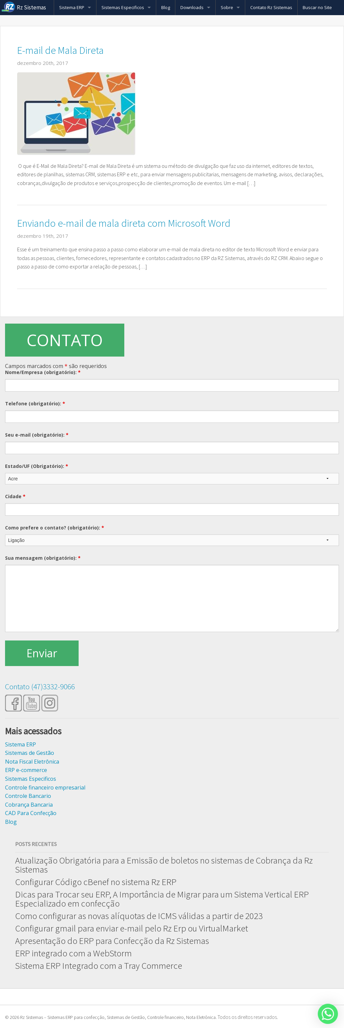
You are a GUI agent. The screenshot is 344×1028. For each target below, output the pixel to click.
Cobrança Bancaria (29, 804)
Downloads (192, 7)
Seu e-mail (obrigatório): (37, 435)
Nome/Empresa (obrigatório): (43, 372)
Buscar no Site (317, 7)
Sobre (227, 7)
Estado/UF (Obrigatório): (36, 466)
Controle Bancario (28, 796)
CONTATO (65, 340)
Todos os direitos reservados (247, 1017)
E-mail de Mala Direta (60, 50)
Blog (165, 7)
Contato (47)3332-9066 (40, 686)
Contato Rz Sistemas (271, 7)
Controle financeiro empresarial (45, 787)
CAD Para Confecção (30, 813)
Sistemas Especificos (122, 7)
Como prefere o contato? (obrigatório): (54, 527)
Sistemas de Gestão (29, 753)
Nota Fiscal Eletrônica (32, 761)
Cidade (15, 496)
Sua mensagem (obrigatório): (43, 558)
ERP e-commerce (26, 770)
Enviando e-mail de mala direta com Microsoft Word (123, 223)
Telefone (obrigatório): (35, 403)
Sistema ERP (71, 7)
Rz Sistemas (31, 7)
